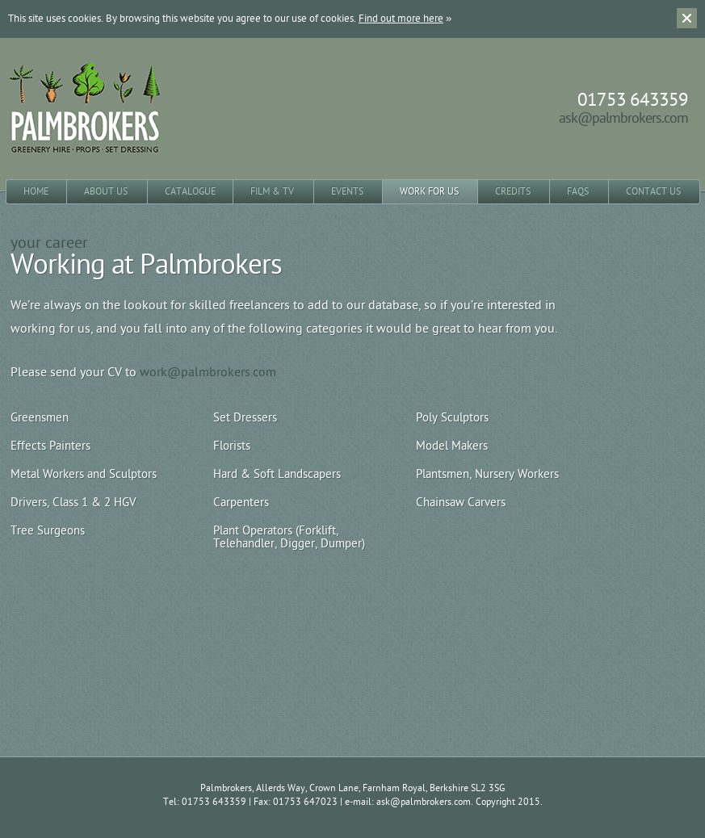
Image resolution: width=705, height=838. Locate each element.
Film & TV (272, 191)
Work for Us (429, 191)
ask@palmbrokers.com (623, 118)
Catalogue (190, 191)
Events (347, 191)
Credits (513, 191)
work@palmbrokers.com (208, 372)
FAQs (578, 191)
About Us (106, 191)
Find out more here (401, 18)
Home (35, 191)
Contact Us (653, 191)
